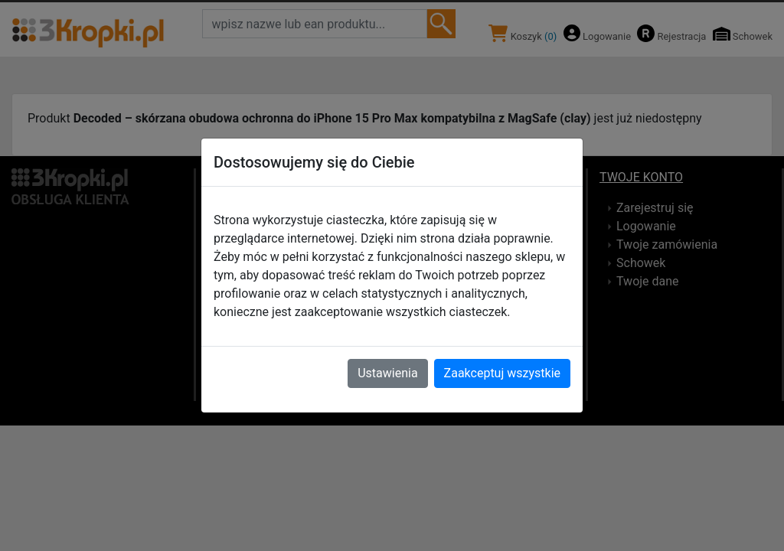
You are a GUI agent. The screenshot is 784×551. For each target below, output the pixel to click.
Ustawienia (387, 373)
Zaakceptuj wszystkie (502, 373)
